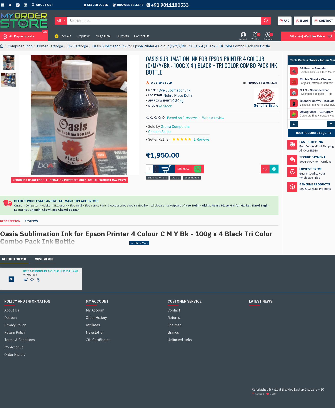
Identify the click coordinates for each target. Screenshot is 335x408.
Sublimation (191, 177)
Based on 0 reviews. (182, 118)
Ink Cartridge (77, 46)
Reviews (31, 216)
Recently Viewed (14, 248)
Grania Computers (175, 126)
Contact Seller (159, 132)
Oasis (175, 177)
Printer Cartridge (50, 46)
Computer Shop (20, 46)
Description (10, 216)
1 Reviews (202, 139)
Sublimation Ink (157, 177)
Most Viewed (44, 248)
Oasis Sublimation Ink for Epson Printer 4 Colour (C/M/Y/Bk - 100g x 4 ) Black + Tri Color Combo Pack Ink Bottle (52, 260)
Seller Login (96, 5)
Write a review (213, 118)
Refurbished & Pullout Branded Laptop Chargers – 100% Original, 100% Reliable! (290, 379)
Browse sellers (128, 5)
